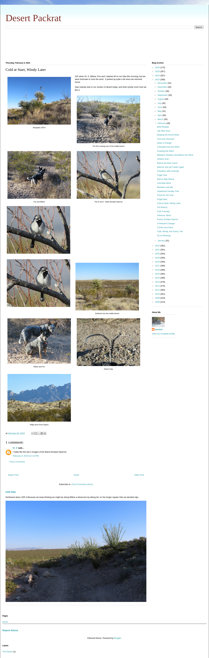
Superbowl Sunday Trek (168, 191)
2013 (157, 282)
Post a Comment (17, 462)
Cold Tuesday (163, 211)
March (161, 119)
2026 (157, 67)
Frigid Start (162, 199)
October (162, 91)
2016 (157, 270)
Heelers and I (163, 159)
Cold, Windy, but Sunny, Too (170, 231)
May (160, 111)
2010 (157, 294)
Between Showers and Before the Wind (175, 155)
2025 (157, 71)
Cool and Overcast (165, 139)
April (160, 115)
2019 (157, 258)
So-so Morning (163, 235)
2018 (157, 262)
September (163, 95)
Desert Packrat (33, 18)
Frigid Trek (162, 175)
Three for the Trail (165, 195)
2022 (157, 245)
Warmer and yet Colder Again (170, 167)
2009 (157, 298)
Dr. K (15, 448)
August (161, 99)
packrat (158, 329)
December (163, 83)
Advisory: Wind (164, 215)
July (160, 103)
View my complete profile (163, 333)
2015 (157, 274)
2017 (157, 266)
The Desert (7, 651)
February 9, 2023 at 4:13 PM (26, 456)
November (163, 87)
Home (76, 475)
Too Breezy (162, 207)
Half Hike (11, 492)
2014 (157, 278)
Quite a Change (164, 143)
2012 (157, 286)
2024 (157, 75)
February (162, 123)
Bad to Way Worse (165, 179)
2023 (157, 79)
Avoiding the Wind (165, 151)
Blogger (117, 638)
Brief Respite (163, 127)
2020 (157, 253)
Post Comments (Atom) (82, 484)
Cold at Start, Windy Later (169, 203)
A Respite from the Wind (168, 147)
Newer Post (13, 475)
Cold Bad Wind (164, 183)
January (162, 240)
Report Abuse (10, 630)
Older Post (139, 475)
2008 (157, 302)
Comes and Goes (165, 227)
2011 (157, 290)
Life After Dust (163, 131)
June (160, 107)
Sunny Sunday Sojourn (167, 219)
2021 (157, 249)
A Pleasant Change (166, 223)
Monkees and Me (165, 187)
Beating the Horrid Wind (168, 135)
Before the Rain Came (167, 163)
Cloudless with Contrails (168, 171)
